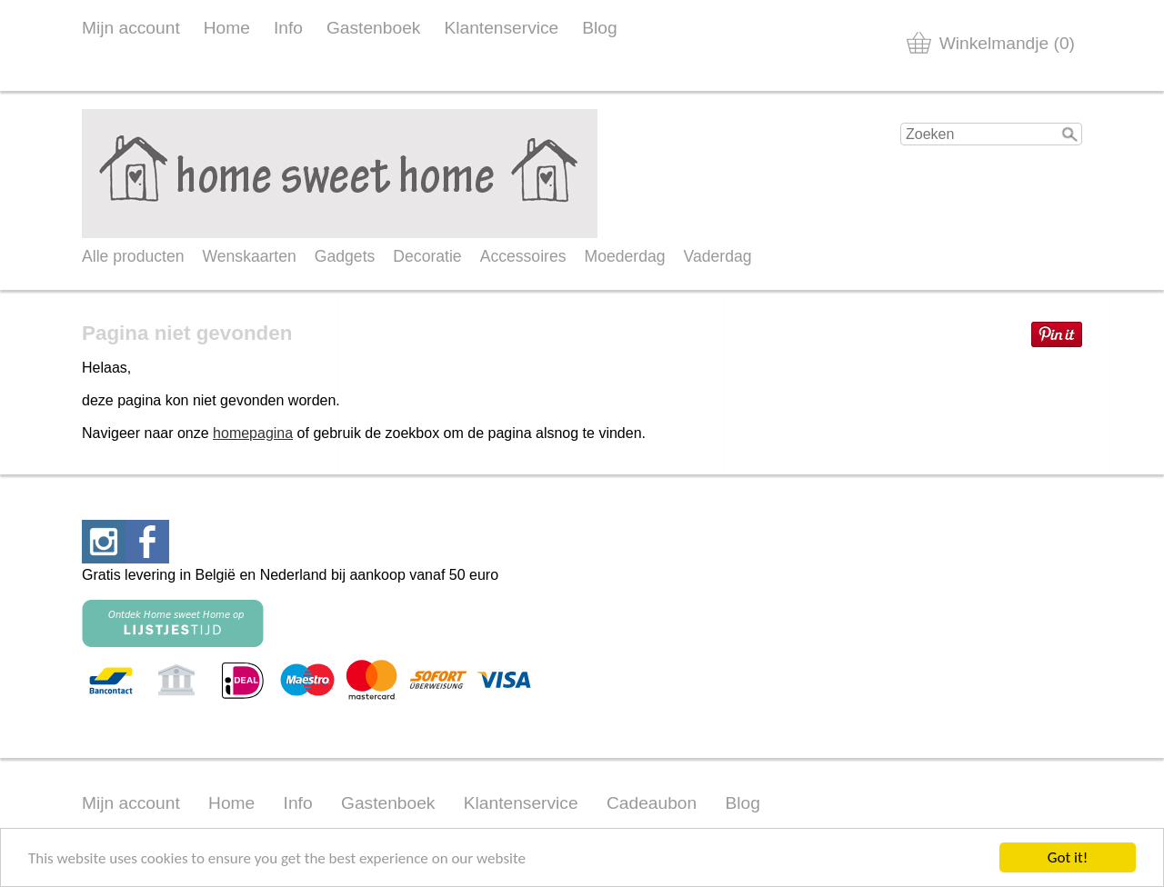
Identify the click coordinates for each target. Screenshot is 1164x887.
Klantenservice (501, 27)
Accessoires (523, 256)
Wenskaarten (249, 256)
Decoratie (427, 256)
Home (227, 27)
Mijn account (131, 27)
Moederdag (625, 256)
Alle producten (133, 256)
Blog (599, 27)
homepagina (253, 433)
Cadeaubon (652, 802)
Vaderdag (718, 256)
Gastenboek (373, 27)
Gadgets (345, 256)
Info (288, 27)
